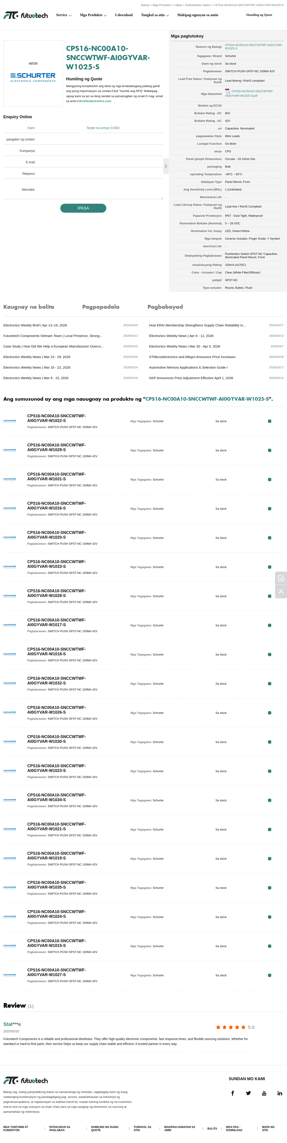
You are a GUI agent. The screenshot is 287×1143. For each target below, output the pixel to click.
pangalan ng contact (21, 139)
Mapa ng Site (268, 1129)
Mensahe (28, 189)
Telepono (28, 173)
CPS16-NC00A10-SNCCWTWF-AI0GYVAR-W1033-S (56, 564)
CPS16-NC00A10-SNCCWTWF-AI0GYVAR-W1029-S (56, 447)
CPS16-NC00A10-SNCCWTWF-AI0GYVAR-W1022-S (56, 418)
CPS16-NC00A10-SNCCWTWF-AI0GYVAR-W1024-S (56, 914)
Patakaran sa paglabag (59, 1129)
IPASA (83, 208)
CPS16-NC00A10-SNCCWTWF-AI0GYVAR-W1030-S (56, 739)
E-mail (30, 162)
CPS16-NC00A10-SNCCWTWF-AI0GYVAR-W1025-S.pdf (249, 93)
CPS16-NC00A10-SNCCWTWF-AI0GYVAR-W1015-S (56, 943)
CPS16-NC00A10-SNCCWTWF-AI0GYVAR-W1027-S (56, 972)
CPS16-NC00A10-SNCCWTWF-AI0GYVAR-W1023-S (56, 768)
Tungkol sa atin (153, 15)
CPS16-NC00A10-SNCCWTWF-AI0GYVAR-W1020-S (56, 535)
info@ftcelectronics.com (94, 101)
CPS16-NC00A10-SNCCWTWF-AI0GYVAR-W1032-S (56, 680)
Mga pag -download (234, 1129)
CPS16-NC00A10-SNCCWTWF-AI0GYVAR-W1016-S (56, 505)
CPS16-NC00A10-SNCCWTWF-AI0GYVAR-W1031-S (56, 476)
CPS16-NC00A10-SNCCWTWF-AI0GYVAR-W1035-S (56, 884)
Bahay (145, 5)
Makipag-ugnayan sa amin (197, 15)
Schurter (230, 56)
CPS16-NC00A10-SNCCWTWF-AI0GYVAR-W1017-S (56, 622)
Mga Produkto (162, 5)
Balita (212, 1128)
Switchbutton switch (198, 5)
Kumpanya (27, 151)
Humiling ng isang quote (104, 1129)
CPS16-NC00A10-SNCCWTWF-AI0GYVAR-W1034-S (56, 797)
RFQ (269, 421)
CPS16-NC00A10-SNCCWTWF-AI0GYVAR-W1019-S (56, 855)
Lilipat (178, 5)
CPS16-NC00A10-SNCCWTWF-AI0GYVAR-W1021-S (56, 826)
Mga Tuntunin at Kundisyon (15, 1129)
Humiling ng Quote (259, 15)
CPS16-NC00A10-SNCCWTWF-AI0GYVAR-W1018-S (56, 651)
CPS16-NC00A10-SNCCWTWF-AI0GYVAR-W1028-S (56, 593)
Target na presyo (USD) (103, 128)
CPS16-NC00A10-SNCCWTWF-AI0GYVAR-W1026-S (56, 710)
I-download (124, 15)
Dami (31, 128)
